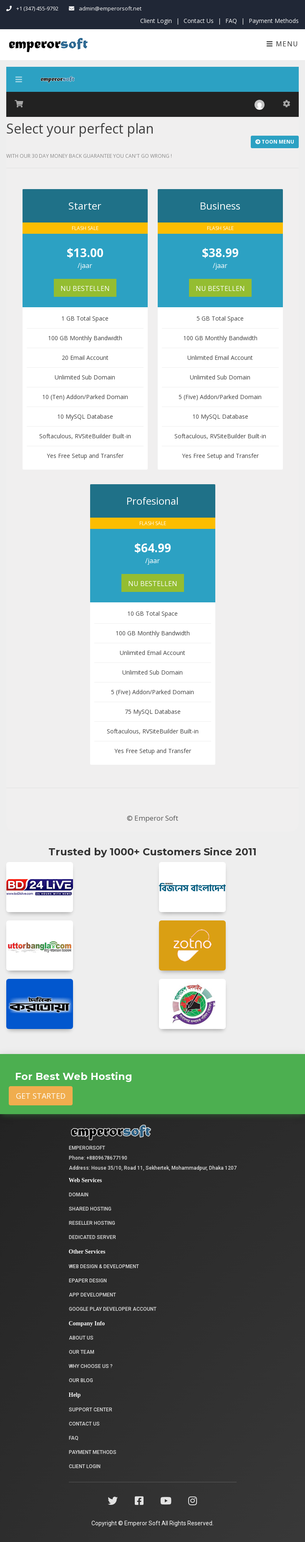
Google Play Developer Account (112, 1309)
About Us (81, 1338)
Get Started (41, 1096)
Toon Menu (274, 141)
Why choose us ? (91, 1366)
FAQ (231, 21)
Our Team (81, 1352)
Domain (78, 1195)
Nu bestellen (85, 288)
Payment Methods (274, 21)
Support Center (90, 1410)
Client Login (156, 21)
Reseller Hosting (92, 1223)
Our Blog (81, 1380)
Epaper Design (88, 1281)
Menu (283, 43)
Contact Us (199, 21)
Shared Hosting (90, 1209)
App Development (92, 1295)
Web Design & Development (104, 1266)
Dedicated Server (92, 1237)
